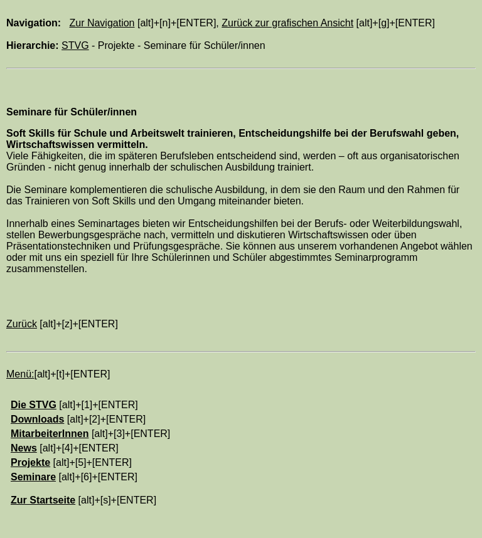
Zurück (21, 324)
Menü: (20, 374)
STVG (75, 45)
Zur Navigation (101, 23)
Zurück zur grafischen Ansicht (287, 23)
